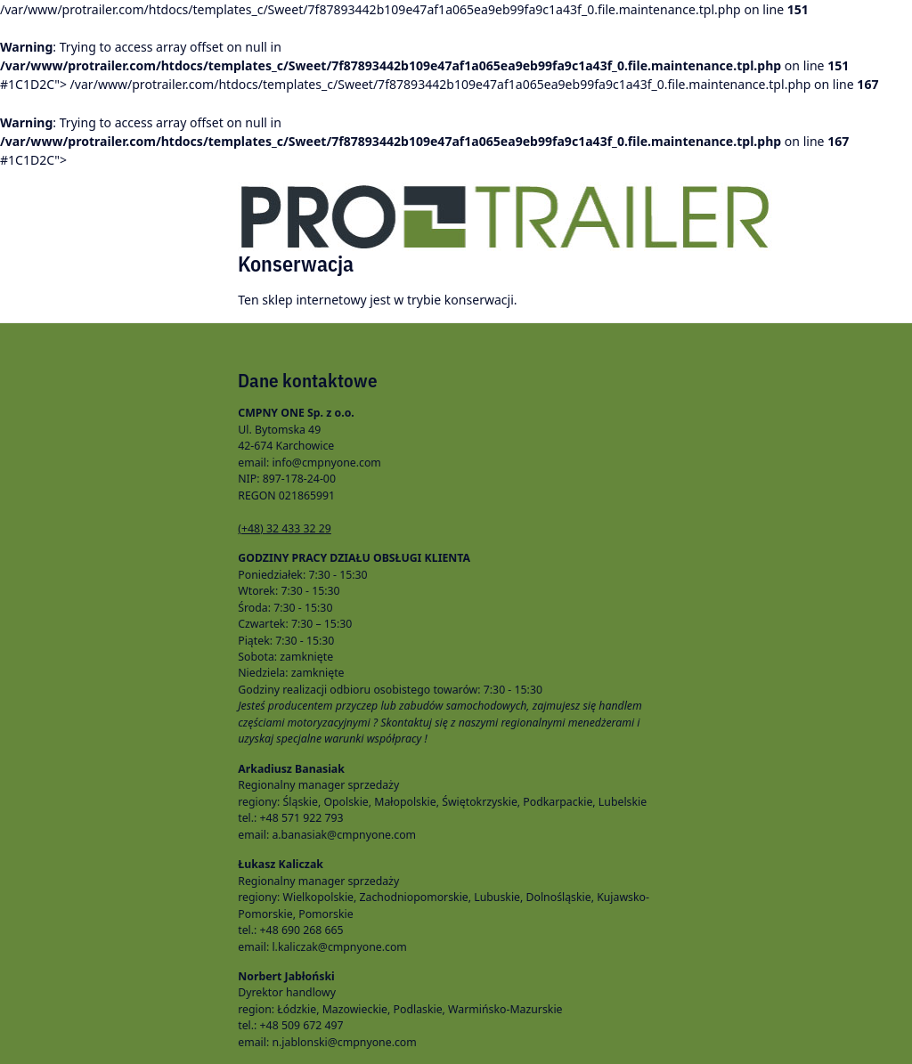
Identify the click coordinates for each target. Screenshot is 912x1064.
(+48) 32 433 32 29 (284, 528)
